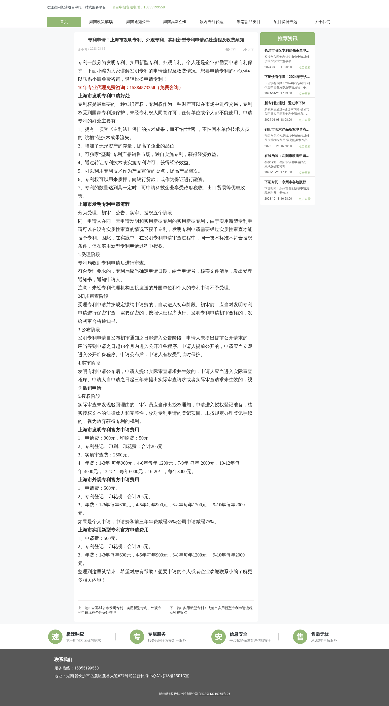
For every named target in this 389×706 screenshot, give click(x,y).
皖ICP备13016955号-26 (214, 694)
